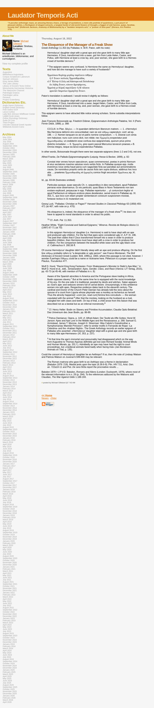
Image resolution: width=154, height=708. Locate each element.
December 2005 (10, 178)
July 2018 (7, 502)
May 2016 (7, 447)
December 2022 (10, 616)
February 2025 (9, 672)
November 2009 (10, 279)
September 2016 (10, 455)
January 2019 (9, 515)
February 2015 (9, 414)
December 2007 (10, 230)
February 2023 (9, 621)
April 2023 (7, 625)
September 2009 (10, 275)
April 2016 (7, 444)
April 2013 (7, 367)
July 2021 (7, 580)
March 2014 (8, 391)
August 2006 (8, 195)
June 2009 (7, 268)
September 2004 (10, 146)
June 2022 (7, 603)
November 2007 (10, 228)
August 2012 (8, 350)
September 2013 (10, 378)
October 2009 (9, 277)
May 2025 (7, 679)
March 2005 (8, 159)
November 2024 (10, 666)
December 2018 (10, 513)
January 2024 (9, 644)
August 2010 (8, 298)
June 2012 (7, 346)
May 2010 (7, 292)
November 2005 (10, 176)
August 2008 (8, 247)
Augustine (7, 72)
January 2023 (9, 618)
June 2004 (7, 139)
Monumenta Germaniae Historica (18, 88)
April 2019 (7, 522)
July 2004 (7, 142)
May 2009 (7, 266)
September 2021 (10, 584)
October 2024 (9, 663)
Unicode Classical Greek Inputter (17, 125)
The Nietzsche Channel (13, 90)
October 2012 (9, 354)
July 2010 (7, 296)
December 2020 (10, 565)
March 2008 (8, 236)
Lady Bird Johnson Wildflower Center (19, 114)
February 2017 (9, 466)
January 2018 (9, 490)
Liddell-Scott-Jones (11, 116)
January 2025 (9, 670)
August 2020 (8, 556)
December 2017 (10, 487)
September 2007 (10, 223)
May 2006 (7, 189)
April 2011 (7, 316)
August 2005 (8, 170)
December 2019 (10, 539)
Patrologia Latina (10, 95)
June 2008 (7, 243)
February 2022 (9, 595)
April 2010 (7, 290)
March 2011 (8, 313)
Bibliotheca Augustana (13, 74)
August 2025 (8, 685)
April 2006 (7, 187)
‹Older (53, 398)
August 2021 (8, 582)
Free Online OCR (10, 110)
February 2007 (9, 208)
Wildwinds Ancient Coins (13, 127)
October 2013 (9, 380)
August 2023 (8, 633)
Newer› (45, 398)
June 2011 (7, 320)
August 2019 (8, 530)
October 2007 (9, 225)
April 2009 (7, 264)
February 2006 (9, 182)
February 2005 (9, 157)
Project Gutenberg (11, 100)
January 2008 (9, 232)
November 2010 (10, 305)
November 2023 (10, 640)
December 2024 (10, 668)
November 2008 (10, 253)
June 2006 (7, 191)
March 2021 (8, 571)
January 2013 (9, 361)
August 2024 (8, 659)
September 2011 (10, 326)
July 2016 (7, 451)
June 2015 (7, 423)
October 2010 (9, 303)
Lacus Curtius (9, 112)
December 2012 (10, 359)
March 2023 (8, 623)
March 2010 (8, 288)
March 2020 (8, 545)
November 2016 (10, 459)
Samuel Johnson (10, 79)
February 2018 (9, 492)
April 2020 (7, 547)
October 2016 (9, 457)
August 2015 (8, 427)
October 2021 (9, 586)
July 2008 (7, 245)
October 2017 (9, 483)
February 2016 (9, 440)
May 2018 (7, 498)
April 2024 (7, 651)
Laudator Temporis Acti (43, 15)
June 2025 (7, 681)
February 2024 (9, 646)
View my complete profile (15, 63)
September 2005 (10, 172)
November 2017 (10, 485)
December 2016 (10, 462)
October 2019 (9, 535)
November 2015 (10, 434)
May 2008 (7, 240)
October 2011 (9, 328)
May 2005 (7, 163)
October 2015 (9, 432)
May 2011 (7, 318)
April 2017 (7, 470)
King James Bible (11, 81)
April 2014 (7, 393)
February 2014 (9, 389)
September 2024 (10, 661)
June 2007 (7, 217)
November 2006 (10, 202)
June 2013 (7, 371)
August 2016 (8, 453)
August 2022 (8, 608)
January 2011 (9, 309)
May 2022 (7, 601)
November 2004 (10, 150)
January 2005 (9, 154)
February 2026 (9, 698)
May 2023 (7, 627)
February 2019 (9, 517)
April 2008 (7, 238)
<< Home (47, 395)
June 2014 (7, 397)
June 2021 (7, 578)
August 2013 (8, 376)
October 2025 (9, 689)
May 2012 (7, 343)
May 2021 (7, 575)
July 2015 (7, 425)
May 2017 (7, 472)
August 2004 (8, 144)
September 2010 (10, 301)
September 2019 (10, 532)
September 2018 (10, 507)
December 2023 (10, 642)
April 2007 (7, 212)
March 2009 (8, 262)
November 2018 (10, 511)
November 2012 (10, 356)
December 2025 (10, 694)
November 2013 (10, 382)
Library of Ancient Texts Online (17, 86)
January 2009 (9, 258)
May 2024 (7, 653)
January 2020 (9, 541)
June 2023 (7, 629)
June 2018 (7, 500)
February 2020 (9, 543)
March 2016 (8, 442)
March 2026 (8, 700)
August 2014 (8, 401)
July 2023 (7, 631)
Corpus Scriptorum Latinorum (16, 77)
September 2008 (10, 249)
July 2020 (7, 554)
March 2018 (8, 494)
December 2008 (10, 255)
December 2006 (10, 204)
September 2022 (10, 610)
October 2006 (9, 200)
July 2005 (7, 167)
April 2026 (7, 702)
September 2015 (10, 429)
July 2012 (7, 348)
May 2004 (7, 137)
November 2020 (10, 563)
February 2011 (9, 311)
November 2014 (10, 408)
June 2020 (7, 552)
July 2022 (7, 605)
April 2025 (7, 676)
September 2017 (10, 481)
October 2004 (9, 148)
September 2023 (10, 636)
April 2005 (7, 161)
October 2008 (9, 251)
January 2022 (9, 593)
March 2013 (8, 365)
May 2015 (7, 421)
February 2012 (9, 337)
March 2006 (8, 185)
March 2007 (8, 210)
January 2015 (9, 412)
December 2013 (10, 384)
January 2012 (9, 335)
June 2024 (7, 655)
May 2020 (7, 550)
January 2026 (9, 696)
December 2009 (10, 281)
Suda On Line (9, 120)
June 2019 (7, 526)
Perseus (6, 97)
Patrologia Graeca (11, 93)
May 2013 (7, 369)
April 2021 (7, 573)
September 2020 (10, 558)
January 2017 (9, 464)
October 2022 (9, 612)
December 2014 (10, 410)
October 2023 (9, 638)
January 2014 (9, 386)
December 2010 (10, 307)
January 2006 (9, 180)
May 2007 (7, 215)
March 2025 (8, 674)
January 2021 (9, 567)
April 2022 (7, 599)
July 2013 (7, 374)
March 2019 (8, 520)
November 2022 (10, 614)
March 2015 (8, 416)
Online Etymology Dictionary (15, 118)
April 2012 (7, 341)
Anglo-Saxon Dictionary (13, 105)
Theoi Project (8, 123)
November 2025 (10, 691)
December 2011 (10, 333)
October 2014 (9, 406)
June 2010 (7, 294)
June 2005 (7, 165)
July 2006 (7, 193)
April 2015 (7, 419)
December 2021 (10, 590)
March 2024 (8, 648)
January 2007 (9, 206)
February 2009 (9, 260)
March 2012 (8, 339)
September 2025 (10, 687)
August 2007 (8, 221)
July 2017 (7, 477)
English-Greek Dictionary (13, 108)
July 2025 (7, 683)
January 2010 (9, 283)
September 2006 (10, 197)
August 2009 (8, 273)
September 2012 (10, 352)
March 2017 (8, 468)
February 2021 (9, 569)
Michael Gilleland (21, 42)
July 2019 (7, 528)
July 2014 (7, 399)
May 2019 (7, 524)
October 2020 (9, 560)
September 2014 (10, 404)
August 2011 (8, 324)
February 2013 (9, 363)
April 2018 (7, 496)
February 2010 (9, 285)
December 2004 (10, 152)
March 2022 (8, 597)
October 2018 (9, 509)
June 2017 (7, 474)
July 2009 (7, 270)
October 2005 (9, 174)
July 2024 (7, 657)
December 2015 (10, 436)
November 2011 (10, 331)
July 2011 (7, 322)
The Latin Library (10, 83)
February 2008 (9, 234)
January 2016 (9, 438)
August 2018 (8, 505)
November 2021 (10, 588)
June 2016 (7, 449)
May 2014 (7, 395)
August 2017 (8, 479)
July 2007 (7, 219)
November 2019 (10, 537)
